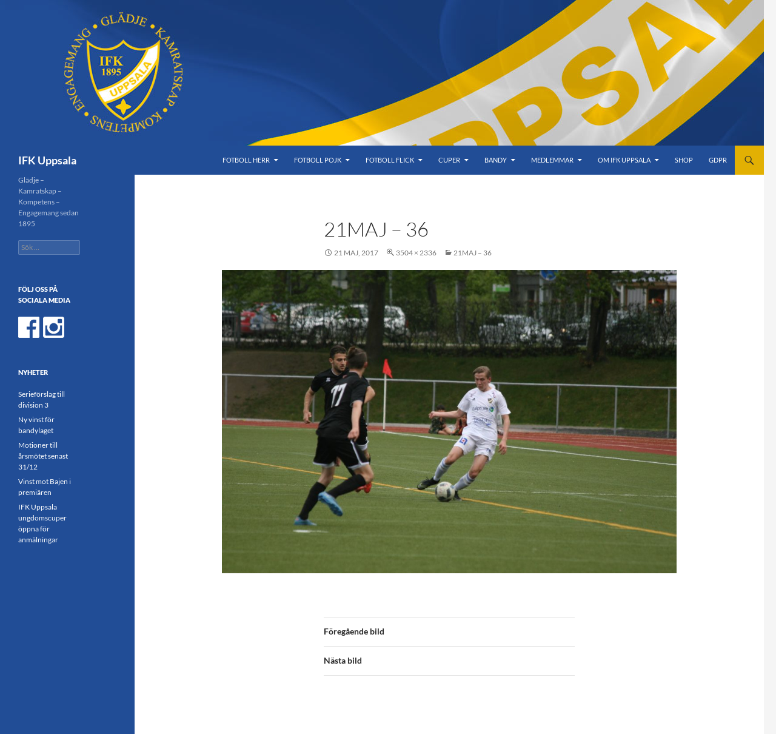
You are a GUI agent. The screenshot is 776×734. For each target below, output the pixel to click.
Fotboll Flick (390, 160)
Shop (684, 160)
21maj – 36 (472, 252)
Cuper (449, 160)
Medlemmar (552, 160)
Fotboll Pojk (317, 160)
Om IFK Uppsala (624, 160)
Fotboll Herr (246, 160)
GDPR (718, 160)
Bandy (495, 160)
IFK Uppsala (47, 160)
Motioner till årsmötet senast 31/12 (43, 455)
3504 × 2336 (416, 252)
